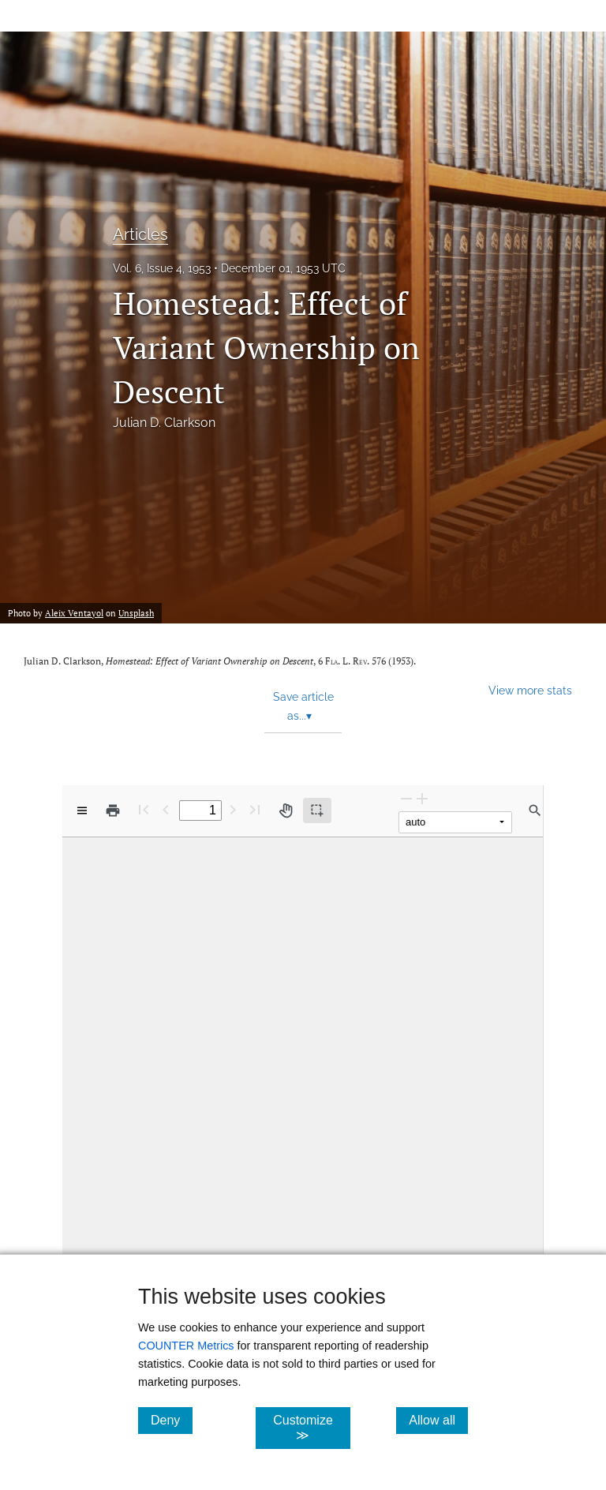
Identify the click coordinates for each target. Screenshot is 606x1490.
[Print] (113, 810)
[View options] (82, 810)
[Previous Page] (165, 809)
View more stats (530, 690)
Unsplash (136, 613)
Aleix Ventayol (74, 613)
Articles (140, 234)
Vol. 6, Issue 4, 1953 (162, 268)
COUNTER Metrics (186, 1345)
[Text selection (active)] (317, 810)
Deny (172, 1420)
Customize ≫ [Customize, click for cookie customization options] (311, 1427)
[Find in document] (535, 810)
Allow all (438, 1420)
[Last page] (254, 809)
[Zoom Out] (406, 798)
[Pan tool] (285, 810)
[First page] (143, 809)
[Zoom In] (422, 798)
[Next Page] (232, 809)
